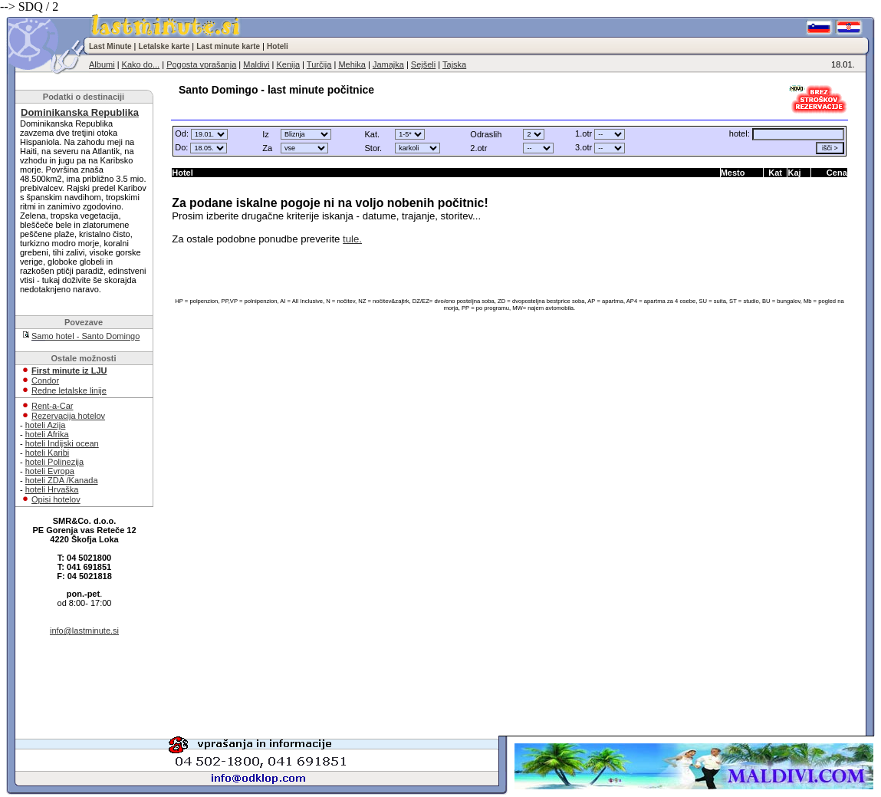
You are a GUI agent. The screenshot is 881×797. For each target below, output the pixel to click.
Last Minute (110, 46)
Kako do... (141, 64)
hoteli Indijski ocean (62, 443)
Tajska (454, 64)
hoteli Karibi (47, 452)
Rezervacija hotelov (68, 415)
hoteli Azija (45, 425)
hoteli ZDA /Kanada (61, 480)
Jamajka (388, 64)
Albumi (102, 64)
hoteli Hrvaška (52, 489)
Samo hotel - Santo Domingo (85, 336)
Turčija (319, 64)
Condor (45, 380)
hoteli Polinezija (54, 461)
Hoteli (277, 46)
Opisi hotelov (56, 499)
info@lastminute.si (84, 630)
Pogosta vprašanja (201, 64)
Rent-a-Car (52, 405)
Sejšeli (423, 64)
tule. (352, 239)
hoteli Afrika (47, 434)
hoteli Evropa (49, 471)
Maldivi (256, 64)
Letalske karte (164, 46)
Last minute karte (228, 46)
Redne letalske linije (69, 390)
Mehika (351, 64)
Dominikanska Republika (80, 112)
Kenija (288, 64)
